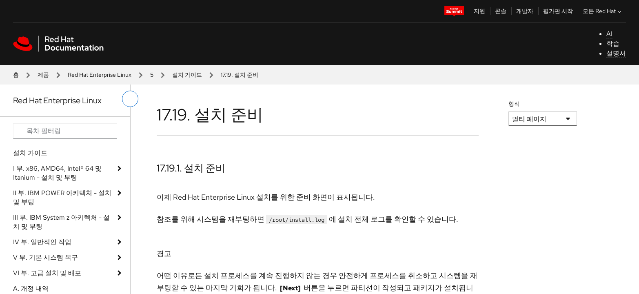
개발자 (524, 11)
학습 (612, 43)
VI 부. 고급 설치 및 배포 (47, 273)
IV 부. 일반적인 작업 (42, 242)
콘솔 (500, 11)
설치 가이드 (187, 74)
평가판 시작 (558, 11)
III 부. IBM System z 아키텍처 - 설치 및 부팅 (61, 222)
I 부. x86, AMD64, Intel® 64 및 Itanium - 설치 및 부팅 (57, 173)
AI (609, 33)
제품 (43, 74)
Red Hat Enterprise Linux (99, 74)
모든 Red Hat (603, 11)
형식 (514, 103)
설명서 (616, 53)
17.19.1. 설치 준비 (191, 168)
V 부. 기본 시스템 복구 (45, 257)
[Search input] (65, 131)
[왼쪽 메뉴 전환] (130, 99)
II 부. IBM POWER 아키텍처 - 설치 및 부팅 (62, 197)
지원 (479, 11)
